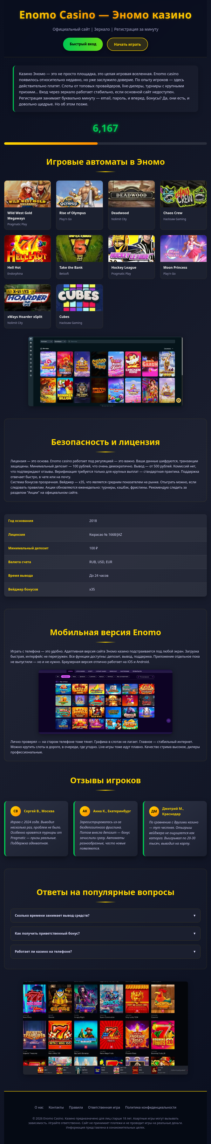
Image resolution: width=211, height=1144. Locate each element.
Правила (76, 1107)
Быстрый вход (83, 43)
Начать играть (127, 44)
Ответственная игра (104, 1107)
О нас (39, 1107)
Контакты (56, 1107)
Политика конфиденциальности (150, 1107)
